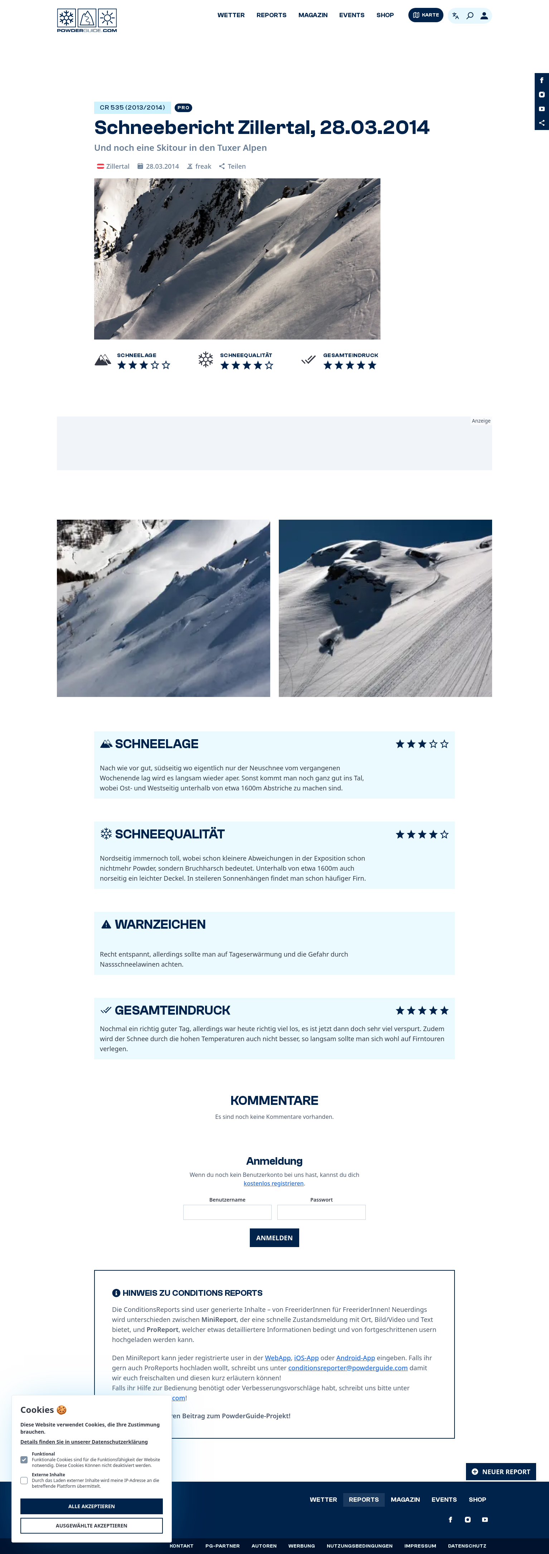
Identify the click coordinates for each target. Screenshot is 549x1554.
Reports (272, 15)
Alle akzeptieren (91, 1506)
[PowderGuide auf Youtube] (542, 109)
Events (352, 15)
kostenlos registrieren (274, 1183)
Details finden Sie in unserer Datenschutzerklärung (84, 1441)
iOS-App (306, 1357)
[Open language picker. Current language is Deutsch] (455, 15)
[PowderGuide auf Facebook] (542, 80)
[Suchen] (469, 15)
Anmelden (274, 1237)
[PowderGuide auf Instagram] (542, 94)
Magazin (312, 15)
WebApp (278, 1357)
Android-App (355, 1357)
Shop (385, 15)
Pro (183, 108)
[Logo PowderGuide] (87, 20)
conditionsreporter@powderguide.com (348, 1367)
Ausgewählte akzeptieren (91, 1525)
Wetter (231, 15)
